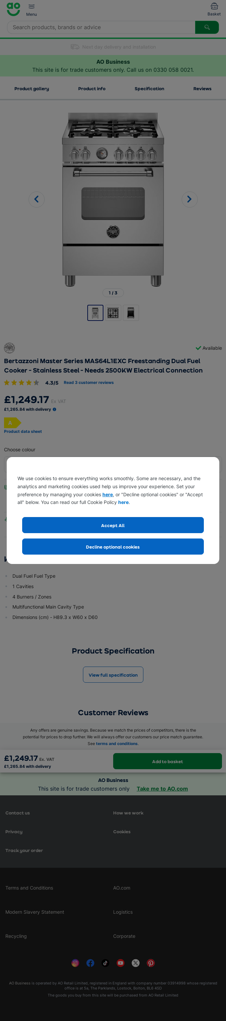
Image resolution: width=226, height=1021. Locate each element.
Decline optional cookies (113, 547)
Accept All (113, 525)
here (107, 494)
